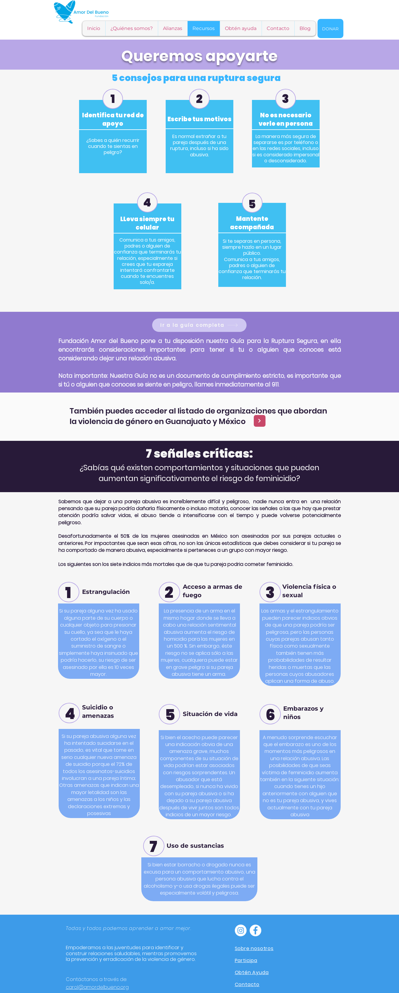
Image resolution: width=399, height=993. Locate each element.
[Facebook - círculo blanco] (255, 930)
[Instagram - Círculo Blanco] (241, 930)
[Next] (259, 421)
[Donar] (330, 28)
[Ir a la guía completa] (199, 325)
